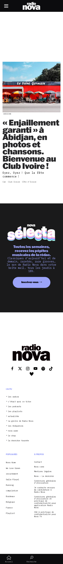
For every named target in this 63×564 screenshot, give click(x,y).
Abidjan (7, 114)
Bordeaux (10, 496)
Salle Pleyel (12, 479)
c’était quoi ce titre (19, 402)
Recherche (31, 559)
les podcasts (14, 406)
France (9, 507)
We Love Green (13, 468)
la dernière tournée (18, 441)
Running (10, 485)
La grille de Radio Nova (20, 421)
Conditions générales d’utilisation (45, 482)
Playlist (10, 513)
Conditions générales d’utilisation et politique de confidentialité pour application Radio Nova (45, 502)
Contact (38, 462)
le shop (12, 436)
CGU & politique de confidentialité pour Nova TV (45, 514)
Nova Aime (11, 462)
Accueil (9, 559)
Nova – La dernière (44, 476)
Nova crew (39, 467)
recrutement (12, 473)
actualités (13, 416)
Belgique (10, 502)
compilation (12, 490)
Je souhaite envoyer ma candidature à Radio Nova (44, 490)
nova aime (13, 431)
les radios (13, 397)
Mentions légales (43, 471)
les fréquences (15, 426)
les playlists (15, 411)
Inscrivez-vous (29, 282)
